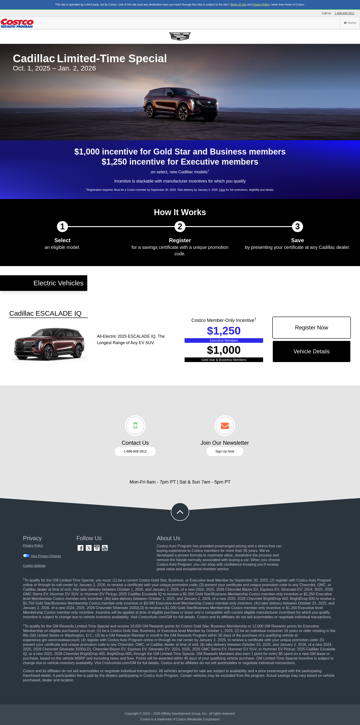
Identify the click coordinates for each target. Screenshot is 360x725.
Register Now (311, 327)
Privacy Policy (261, 4)
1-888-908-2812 (344, 13)
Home (350, 23)
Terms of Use (238, 4)
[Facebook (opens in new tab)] (81, 549)
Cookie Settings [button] (34, 566)
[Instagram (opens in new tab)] (97, 549)
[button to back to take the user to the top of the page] (180, 512)
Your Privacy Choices (42, 556)
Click (222, 189)
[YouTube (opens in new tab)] (105, 549)
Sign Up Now (224, 451)
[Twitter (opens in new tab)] (89, 549)
